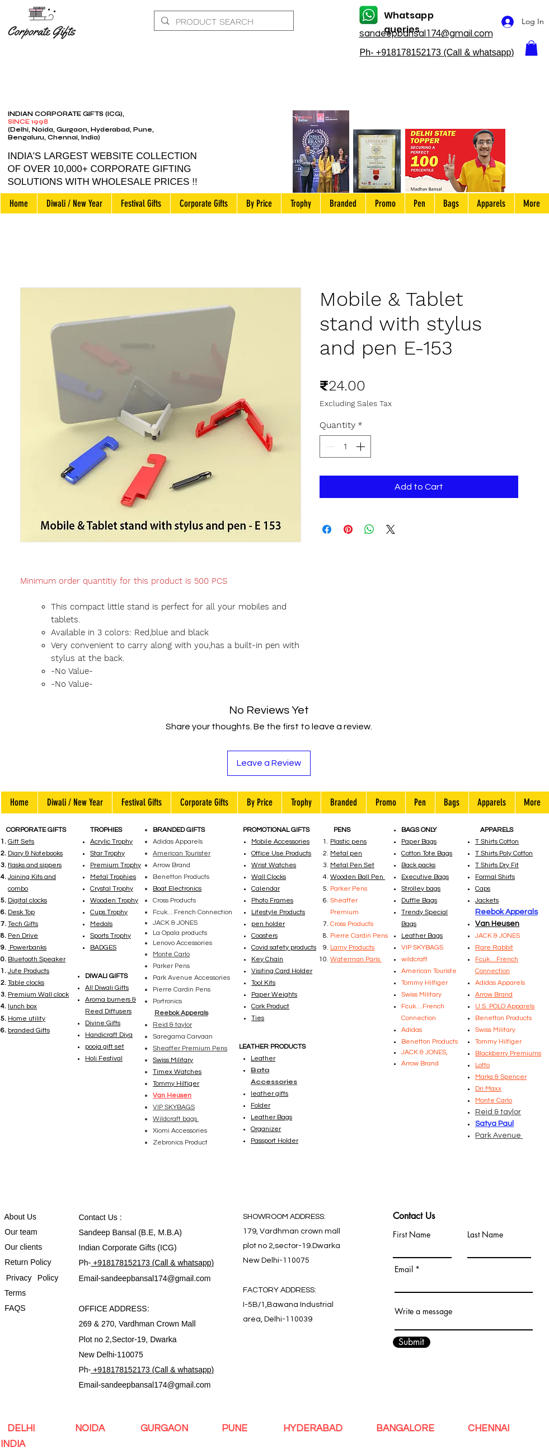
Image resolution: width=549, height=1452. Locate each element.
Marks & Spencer (501, 1077)
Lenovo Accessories (182, 943)
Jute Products (28, 971)
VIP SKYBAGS (422, 947)
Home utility (26, 1018)
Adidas (412, 1030)
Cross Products (174, 900)
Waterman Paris (356, 959)
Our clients (22, 1246)
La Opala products (180, 933)
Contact (93, 1217)
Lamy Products (352, 947)
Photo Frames (272, 900)
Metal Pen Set (352, 865)
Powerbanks (27, 947)
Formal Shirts (495, 877)
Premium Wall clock (38, 994)
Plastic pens (348, 841)
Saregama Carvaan (183, 1036)
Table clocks (26, 982)
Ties (257, 1018)
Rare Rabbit (494, 947)
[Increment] (361, 446)
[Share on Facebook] (327, 529)
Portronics (167, 1001)
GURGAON (165, 1428)
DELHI (23, 1428)
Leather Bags (271, 1117)
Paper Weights (274, 994)
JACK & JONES (175, 923)
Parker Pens (171, 966)
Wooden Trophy (114, 900)
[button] (531, 47)
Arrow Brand (171, 865)
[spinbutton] (345, 446)
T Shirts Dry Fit (497, 865)
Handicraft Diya (109, 1035)
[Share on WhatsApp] (369, 529)
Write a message (423, 1311)
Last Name (485, 1235)
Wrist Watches (273, 865)
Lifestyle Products (278, 912)
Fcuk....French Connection (192, 912)
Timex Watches (177, 1072)
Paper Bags (419, 841)
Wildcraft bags (176, 1119)
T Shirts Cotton (497, 841)
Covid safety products (283, 947)
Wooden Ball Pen (357, 877)
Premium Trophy (115, 865)
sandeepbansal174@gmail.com (155, 1278)
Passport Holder (274, 1140)
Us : (115, 1217)
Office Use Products (281, 853)
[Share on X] (390, 529)
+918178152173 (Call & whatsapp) (152, 1262)
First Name (411, 1235)
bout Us (23, 1216)
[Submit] (411, 1342)
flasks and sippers (35, 865)
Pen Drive (23, 935)
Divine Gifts (102, 1023)
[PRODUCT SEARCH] (223, 21)
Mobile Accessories (280, 841)
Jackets (487, 900)
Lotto (482, 1065)
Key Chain (267, 959)
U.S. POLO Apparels (504, 1006)
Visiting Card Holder (281, 971)
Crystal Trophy (111, 888)
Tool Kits (263, 982)
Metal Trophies (113, 877)
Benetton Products (181, 877)
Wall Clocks (268, 877)
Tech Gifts (23, 924)
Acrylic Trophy (111, 841)
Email (404, 1269)
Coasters (264, 935)
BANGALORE (405, 1428)
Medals (101, 924)
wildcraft (414, 959)
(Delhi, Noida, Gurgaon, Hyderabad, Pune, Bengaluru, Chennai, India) (81, 133)
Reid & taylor (172, 1024)
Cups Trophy (109, 912)
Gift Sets (21, 841)
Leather (263, 1058)
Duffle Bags (419, 900)
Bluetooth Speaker (36, 959)
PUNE (236, 1428)
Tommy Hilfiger (176, 1083)
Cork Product (270, 1006)
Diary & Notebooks (35, 853)
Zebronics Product (180, 1142)
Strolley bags (420, 888)
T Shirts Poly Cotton (504, 853)
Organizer (266, 1129)
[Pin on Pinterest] (348, 529)
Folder (260, 1105)
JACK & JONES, (424, 1052)
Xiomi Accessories (180, 1130)
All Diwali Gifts (107, 988)
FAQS (13, 1308)
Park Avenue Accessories (191, 977)
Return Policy (28, 1262)
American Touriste (429, 971)
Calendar (265, 888)
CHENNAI (488, 1428)
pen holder (268, 924)
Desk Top (21, 912)
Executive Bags (425, 877)
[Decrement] (329, 446)
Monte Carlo (171, 954)
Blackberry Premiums (508, 1053)
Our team (19, 1231)
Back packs (418, 865)
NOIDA (93, 1428)
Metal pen (346, 853)
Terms (16, 1292)
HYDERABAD (311, 1428)
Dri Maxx (488, 1088)
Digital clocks (27, 900)
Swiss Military (495, 1030)
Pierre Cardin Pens (181, 989)
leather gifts (269, 1093)
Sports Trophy (110, 935)
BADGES (103, 947)
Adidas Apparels (178, 841)
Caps (482, 888)
